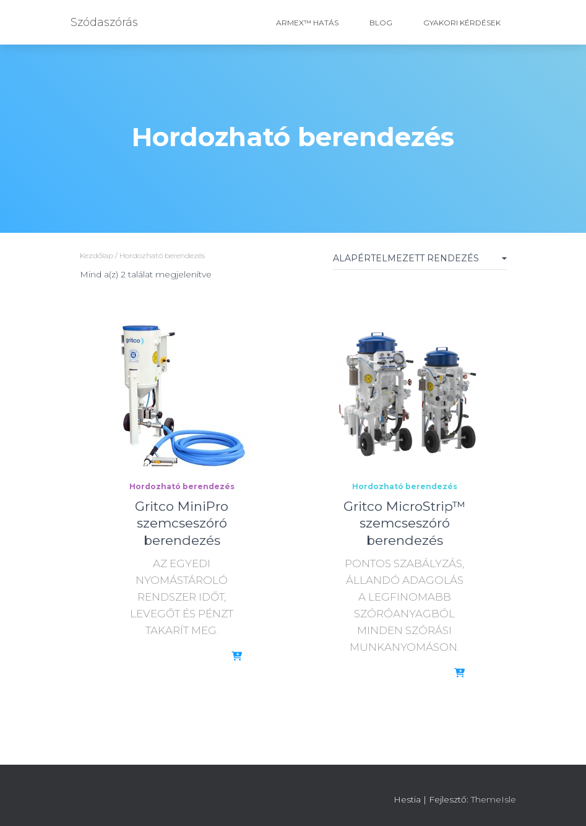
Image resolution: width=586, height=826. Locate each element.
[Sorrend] (420, 261)
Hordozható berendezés (182, 486)
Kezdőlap (96, 255)
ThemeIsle (493, 799)
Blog (380, 22)
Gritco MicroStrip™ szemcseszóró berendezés (404, 522)
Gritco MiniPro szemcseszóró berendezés (181, 522)
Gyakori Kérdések (462, 22)
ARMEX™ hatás (307, 22)
